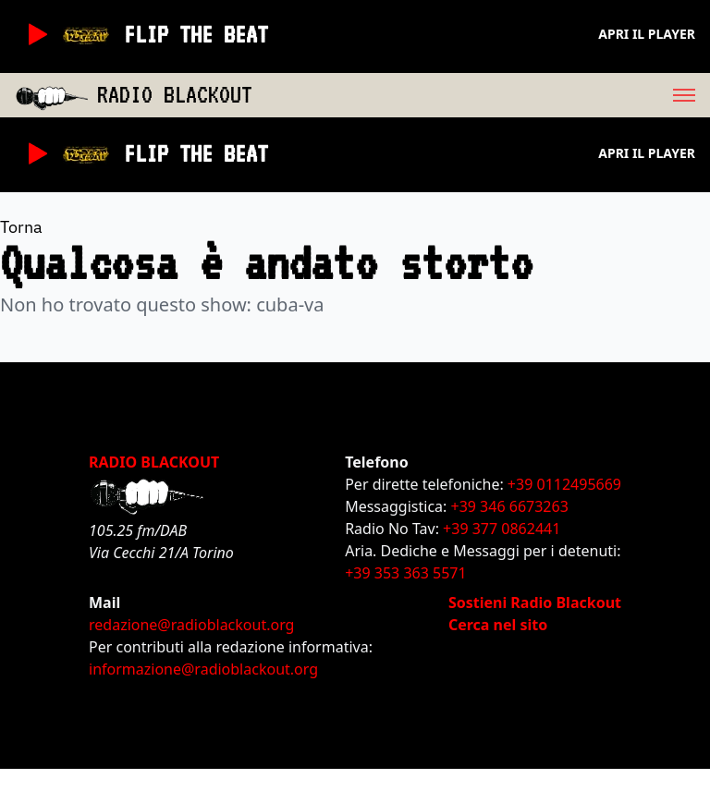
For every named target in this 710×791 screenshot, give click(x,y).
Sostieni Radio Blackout (534, 602)
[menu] (481, 95)
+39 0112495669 (564, 484)
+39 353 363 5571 (405, 573)
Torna (21, 226)
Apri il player (646, 34)
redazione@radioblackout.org (191, 625)
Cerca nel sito (497, 625)
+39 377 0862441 (501, 528)
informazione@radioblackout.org (203, 669)
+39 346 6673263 (510, 506)
